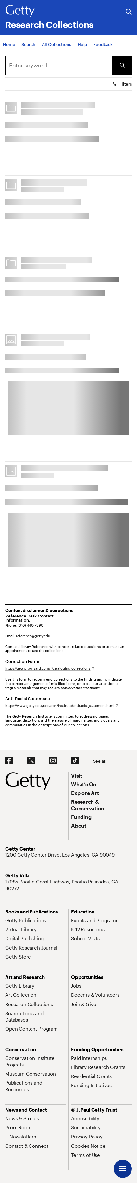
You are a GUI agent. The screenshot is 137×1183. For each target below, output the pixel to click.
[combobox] (58, 65)
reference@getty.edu (33, 636)
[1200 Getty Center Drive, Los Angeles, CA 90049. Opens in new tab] (60, 855)
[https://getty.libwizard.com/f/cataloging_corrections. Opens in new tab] (49, 668)
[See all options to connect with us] (99, 761)
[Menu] (123, 1169)
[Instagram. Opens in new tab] (53, 761)
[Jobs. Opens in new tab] (76, 986)
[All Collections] (56, 44)
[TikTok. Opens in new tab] (75, 761)
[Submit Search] (122, 65)
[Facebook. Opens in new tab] (9, 761)
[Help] (82, 44)
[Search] (28, 44)
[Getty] (20, 11)
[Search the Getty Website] (129, 12)
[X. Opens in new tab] (31, 761)
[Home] (9, 44)
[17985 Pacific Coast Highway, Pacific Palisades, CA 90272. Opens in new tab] (68, 885)
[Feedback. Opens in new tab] (103, 44)
